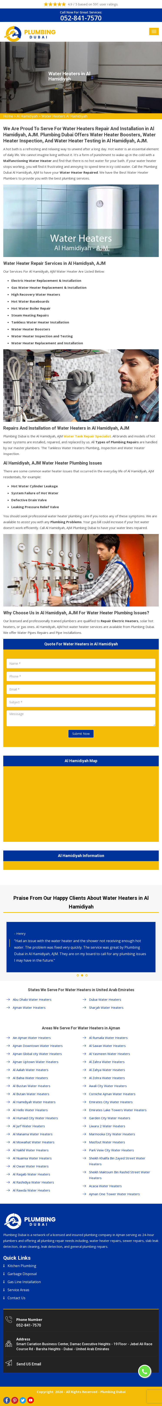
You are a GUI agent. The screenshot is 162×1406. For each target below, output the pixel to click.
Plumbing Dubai (113, 1392)
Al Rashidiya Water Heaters (33, 1182)
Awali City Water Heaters (108, 1086)
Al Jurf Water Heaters (29, 1126)
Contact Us (16, 1298)
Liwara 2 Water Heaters (107, 1126)
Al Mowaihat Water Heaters (34, 1142)
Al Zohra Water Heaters (107, 1078)
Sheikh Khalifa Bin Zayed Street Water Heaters (117, 1161)
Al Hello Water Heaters (30, 1110)
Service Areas (18, 1289)
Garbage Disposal (22, 1273)
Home (8, 116)
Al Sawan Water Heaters (107, 1045)
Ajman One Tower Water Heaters (114, 1194)
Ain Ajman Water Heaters (32, 1037)
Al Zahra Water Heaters (107, 1062)
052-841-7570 (81, 17)
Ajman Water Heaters (29, 1007)
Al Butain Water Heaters (31, 1094)
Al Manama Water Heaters (33, 1134)
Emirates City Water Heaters (111, 1102)
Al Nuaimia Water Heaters (32, 1158)
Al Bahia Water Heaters (30, 1078)
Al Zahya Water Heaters (107, 1070)
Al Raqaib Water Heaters (31, 1174)
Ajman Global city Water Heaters (37, 1054)
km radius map (81, 803)
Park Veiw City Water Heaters (111, 1150)
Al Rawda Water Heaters (31, 1190)
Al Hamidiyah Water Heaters (34, 1102)
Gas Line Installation (24, 1281)
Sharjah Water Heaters (106, 1007)
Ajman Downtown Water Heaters (38, 1045)
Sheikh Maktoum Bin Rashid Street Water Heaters (119, 1175)
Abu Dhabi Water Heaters (32, 999)
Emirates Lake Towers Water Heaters (118, 1110)
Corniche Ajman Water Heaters (112, 1094)
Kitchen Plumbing (22, 1265)
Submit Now (81, 734)
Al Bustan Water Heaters (31, 1086)
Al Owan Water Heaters (31, 1166)
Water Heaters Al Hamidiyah (64, 116)
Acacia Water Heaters (105, 1186)
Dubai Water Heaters (105, 999)
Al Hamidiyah (27, 116)
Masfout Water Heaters (107, 1142)
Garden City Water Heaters (109, 1118)
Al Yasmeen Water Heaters (109, 1054)
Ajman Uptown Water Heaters (35, 1062)
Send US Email (28, 1364)
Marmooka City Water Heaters (112, 1134)
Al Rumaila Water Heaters (108, 1037)
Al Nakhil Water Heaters (31, 1150)
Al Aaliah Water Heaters (30, 1070)
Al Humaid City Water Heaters (35, 1118)
